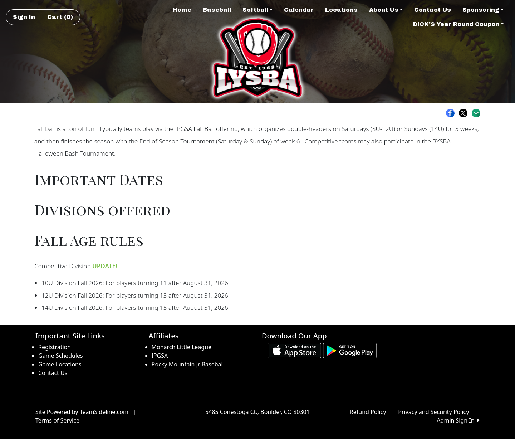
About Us (386, 10)
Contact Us (432, 10)
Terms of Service (57, 420)
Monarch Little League (182, 347)
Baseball (217, 10)
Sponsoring (483, 10)
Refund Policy (368, 412)
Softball (257, 10)
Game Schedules (60, 356)
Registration (54, 347)
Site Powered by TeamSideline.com (81, 412)
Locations (341, 10)
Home (182, 10)
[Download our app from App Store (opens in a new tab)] (294, 350)
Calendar (299, 10)
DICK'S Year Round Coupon (458, 24)
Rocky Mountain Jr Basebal (187, 364)
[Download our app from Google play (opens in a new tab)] (350, 350)
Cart (60, 17)
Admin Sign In (458, 420)
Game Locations (60, 364)
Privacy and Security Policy (433, 412)
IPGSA (160, 356)
